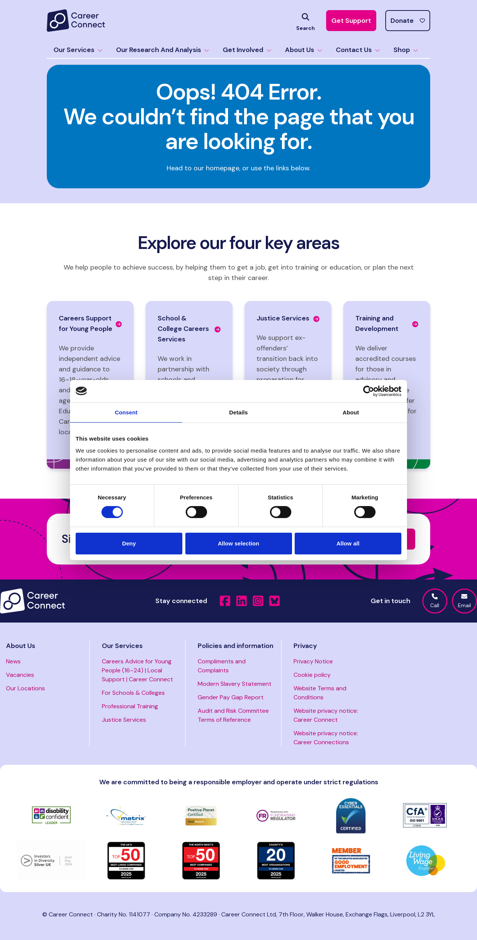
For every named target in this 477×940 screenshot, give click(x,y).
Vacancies (20, 675)
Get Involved (247, 49)
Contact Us (358, 49)
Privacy (305, 645)
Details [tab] (238, 412)
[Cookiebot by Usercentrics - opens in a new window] (368, 390)
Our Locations (25, 688)
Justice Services (124, 720)
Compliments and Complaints (222, 665)
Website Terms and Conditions (320, 692)
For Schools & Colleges (133, 693)
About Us (303, 49)
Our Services (78, 49)
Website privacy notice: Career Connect (326, 715)
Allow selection (238, 543)
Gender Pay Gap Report (231, 697)
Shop (406, 49)
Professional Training (130, 706)
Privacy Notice (313, 661)
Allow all (348, 543)
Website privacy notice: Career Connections (326, 737)
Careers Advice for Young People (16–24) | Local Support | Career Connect (137, 670)
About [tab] (351, 412)
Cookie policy (312, 675)
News (13, 661)
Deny (129, 543)
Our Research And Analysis (162, 49)
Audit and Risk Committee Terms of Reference (233, 715)
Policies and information (235, 645)
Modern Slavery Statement (234, 684)
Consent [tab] (126, 412)
